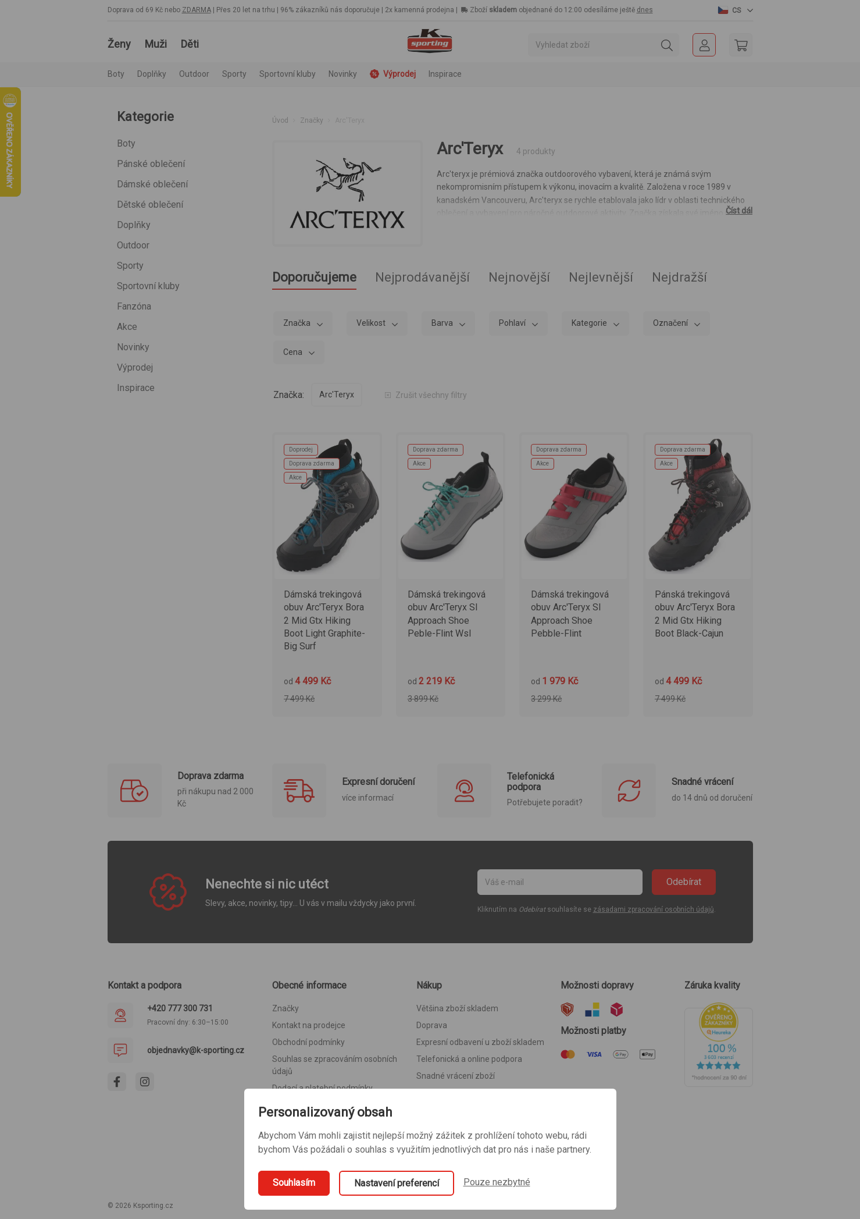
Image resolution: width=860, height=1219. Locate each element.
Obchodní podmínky (308, 1042)
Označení (671, 323)
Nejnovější (519, 277)
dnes (645, 10)
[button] (735, 10)
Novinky (343, 74)
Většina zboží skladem (457, 1008)
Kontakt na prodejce (308, 1025)
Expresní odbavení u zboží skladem (480, 1042)
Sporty (130, 265)
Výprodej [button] (393, 74)
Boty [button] (116, 74)
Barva (443, 323)
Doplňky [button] (151, 74)
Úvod (280, 120)
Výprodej (135, 367)
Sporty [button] (234, 74)
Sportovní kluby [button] (287, 74)
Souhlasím (294, 1182)
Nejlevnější (601, 277)
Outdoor (133, 245)
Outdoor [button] (194, 74)
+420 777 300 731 (180, 1008)
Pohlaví (513, 323)
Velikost (371, 323)
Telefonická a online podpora (469, 1059)
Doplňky (134, 224)
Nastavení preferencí (396, 1183)
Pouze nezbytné (496, 1182)
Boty (126, 143)
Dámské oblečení (152, 184)
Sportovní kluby (148, 286)
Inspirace (445, 74)
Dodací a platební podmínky (322, 1088)
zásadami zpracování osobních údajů (653, 909)
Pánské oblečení (151, 163)
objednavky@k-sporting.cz (195, 1050)
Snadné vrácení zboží (455, 1076)
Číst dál (739, 210)
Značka (297, 323)
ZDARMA (196, 10)
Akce (127, 326)
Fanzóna (134, 306)
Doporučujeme (314, 277)
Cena (293, 352)
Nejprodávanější (422, 277)
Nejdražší (679, 277)
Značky (311, 120)
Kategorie (590, 323)
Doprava (431, 1025)
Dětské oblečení (150, 204)
